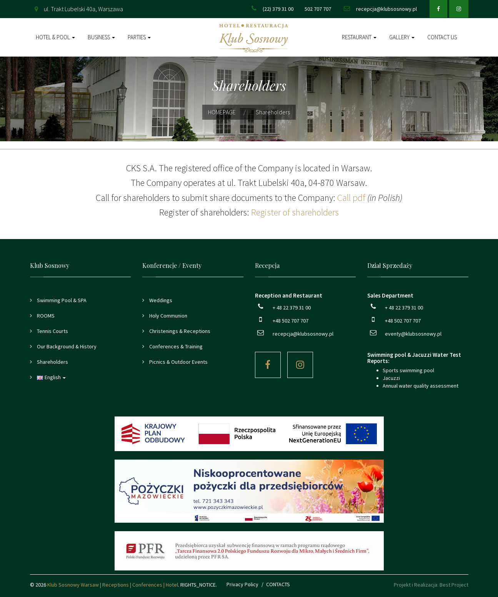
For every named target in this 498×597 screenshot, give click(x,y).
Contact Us (442, 37)
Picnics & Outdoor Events (178, 361)
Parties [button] (139, 37)
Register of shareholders (295, 212)
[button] (80, 377)
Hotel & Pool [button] (55, 37)
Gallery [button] (402, 37)
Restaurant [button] (359, 37)
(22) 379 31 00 (278, 8)
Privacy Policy (242, 584)
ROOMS (45, 315)
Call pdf (351, 198)
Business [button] (101, 37)
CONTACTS (278, 584)
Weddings (160, 300)
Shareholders (52, 361)
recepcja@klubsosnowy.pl (386, 8)
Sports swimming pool (408, 370)
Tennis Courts (52, 331)
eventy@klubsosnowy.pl (413, 333)
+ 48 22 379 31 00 (292, 307)
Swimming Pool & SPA (61, 300)
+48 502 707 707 (290, 320)
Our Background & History (66, 346)
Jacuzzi (391, 378)
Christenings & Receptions (179, 331)
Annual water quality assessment (420, 385)
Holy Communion (167, 315)
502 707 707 (318, 8)
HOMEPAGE (222, 112)
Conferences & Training (175, 346)
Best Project (454, 584)
